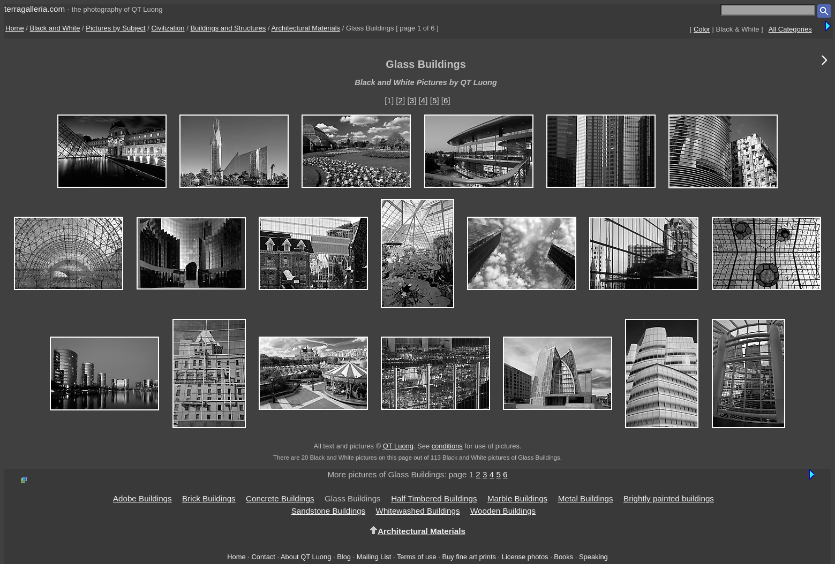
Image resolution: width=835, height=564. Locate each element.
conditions (447, 446)
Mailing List (374, 557)
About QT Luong (306, 557)
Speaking (593, 557)
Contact (263, 557)
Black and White (55, 28)
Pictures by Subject (115, 28)
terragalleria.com (34, 8)
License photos (525, 557)
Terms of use (417, 557)
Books (563, 557)
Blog (344, 557)
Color (702, 29)
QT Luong (398, 446)
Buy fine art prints (469, 557)
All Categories (790, 29)
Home (14, 28)
